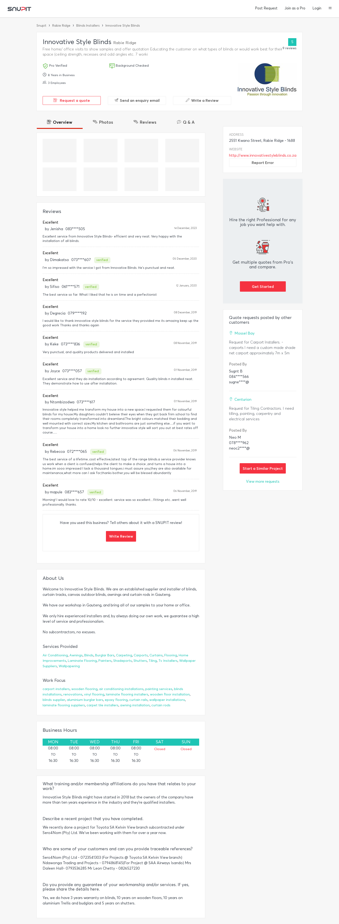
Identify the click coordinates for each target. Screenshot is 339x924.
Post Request (266, 8)
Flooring (170, 655)
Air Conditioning (55, 655)
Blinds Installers (88, 26)
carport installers (56, 689)
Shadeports (122, 661)
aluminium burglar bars (85, 700)
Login (316, 8)
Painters (105, 661)
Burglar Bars (104, 655)
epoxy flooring (116, 700)
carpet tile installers (102, 705)
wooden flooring (84, 689)
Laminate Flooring (82, 661)
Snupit (41, 26)
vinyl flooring (94, 694)
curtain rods (160, 705)
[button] (330, 8)
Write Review (121, 536)
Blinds (88, 655)
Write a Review (202, 100)
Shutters (140, 661)
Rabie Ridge (61, 26)
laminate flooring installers (127, 694)
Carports (141, 655)
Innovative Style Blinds (122, 26)
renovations (72, 694)
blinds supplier (54, 700)
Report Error (263, 162)
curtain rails (138, 700)
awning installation (135, 705)
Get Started (263, 286)
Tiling (153, 661)
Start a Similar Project (263, 468)
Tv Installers (168, 661)
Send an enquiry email (137, 100)
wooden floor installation (170, 694)
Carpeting (124, 655)
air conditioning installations (121, 689)
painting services (158, 689)
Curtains (156, 655)
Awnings (76, 655)
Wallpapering (69, 666)
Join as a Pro (295, 8)
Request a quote (71, 100)
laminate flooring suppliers (64, 705)
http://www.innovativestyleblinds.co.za (262, 155)
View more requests (262, 481)
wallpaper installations (167, 700)
